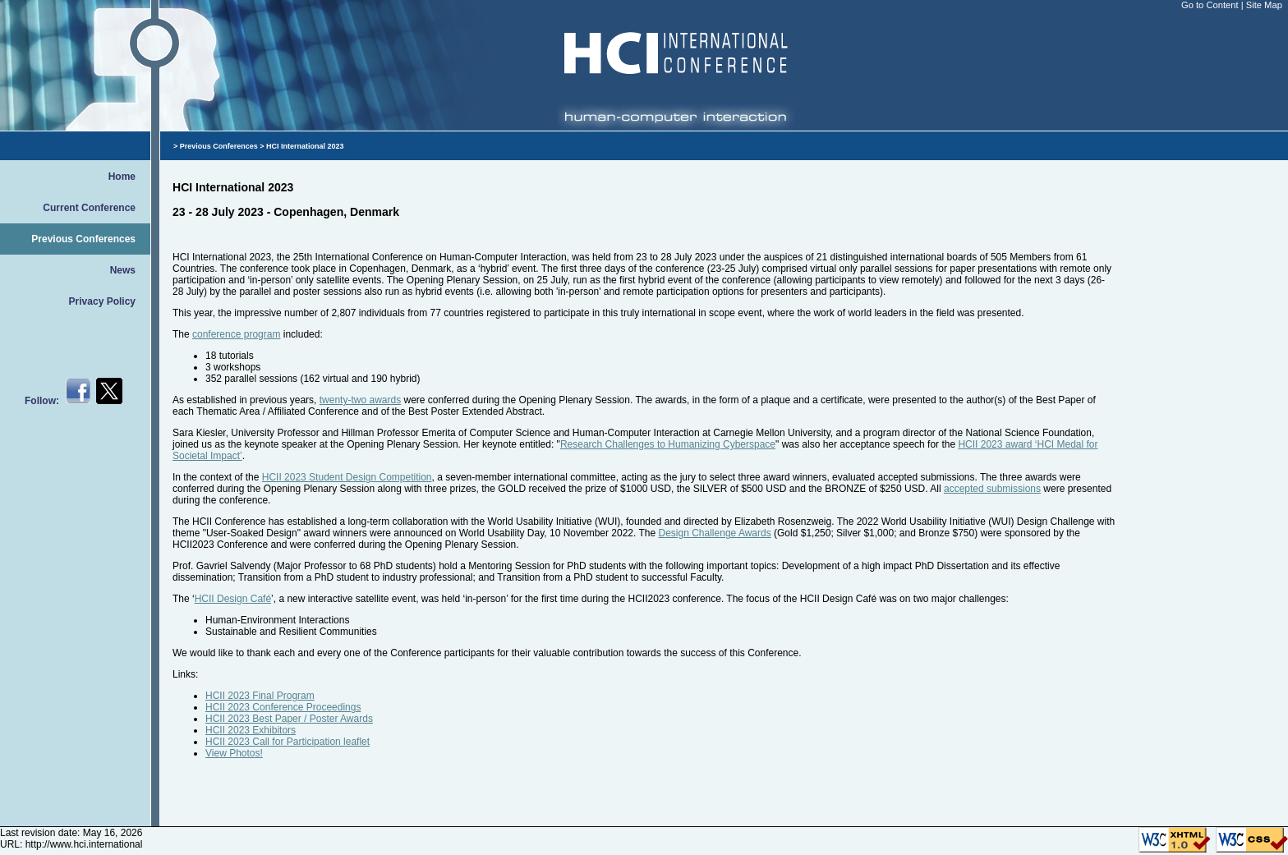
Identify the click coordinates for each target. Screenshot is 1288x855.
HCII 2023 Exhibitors (250, 730)
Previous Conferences (83, 239)
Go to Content (1211, 5)
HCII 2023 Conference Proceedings (283, 707)
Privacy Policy (102, 301)
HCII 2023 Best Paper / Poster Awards (289, 718)
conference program (236, 334)
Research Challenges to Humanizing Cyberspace (667, 444)
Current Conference (89, 208)
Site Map (1264, 5)
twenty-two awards (360, 400)
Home (122, 176)
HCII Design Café (233, 598)
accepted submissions (992, 488)
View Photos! (234, 753)
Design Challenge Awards (715, 533)
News (123, 270)
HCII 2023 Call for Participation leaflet (287, 741)
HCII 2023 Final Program (260, 695)
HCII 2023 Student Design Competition (347, 477)
